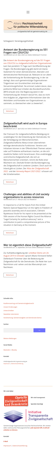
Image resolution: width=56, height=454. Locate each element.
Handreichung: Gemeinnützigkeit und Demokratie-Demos (23, 318)
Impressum (7, 363)
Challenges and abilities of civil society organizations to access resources (26, 196)
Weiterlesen (11, 111)
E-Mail (6, 441)
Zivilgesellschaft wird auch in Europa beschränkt (25, 125)
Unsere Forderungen (10, 307)
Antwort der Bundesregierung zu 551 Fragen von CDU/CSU (26, 51)
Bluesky (14, 350)
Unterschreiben (9, 311)
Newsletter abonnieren (11, 314)
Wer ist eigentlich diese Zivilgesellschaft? (28, 245)
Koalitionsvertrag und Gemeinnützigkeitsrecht (19, 303)
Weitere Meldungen (10, 338)
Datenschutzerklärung (17, 363)
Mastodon (7, 350)
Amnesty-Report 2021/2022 (28, 171)
